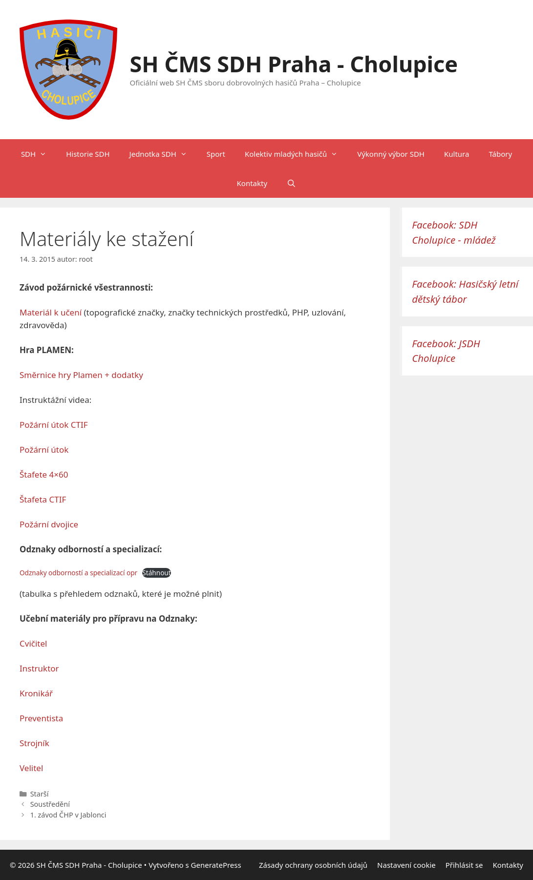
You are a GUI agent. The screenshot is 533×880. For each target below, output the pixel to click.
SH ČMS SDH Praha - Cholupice (294, 64)
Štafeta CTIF (43, 499)
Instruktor (39, 668)
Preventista (41, 718)
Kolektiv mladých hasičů (296, 153)
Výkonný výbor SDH (391, 154)
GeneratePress (216, 865)
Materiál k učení (51, 312)
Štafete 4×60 (44, 474)
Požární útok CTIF (53, 424)
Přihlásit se (464, 865)
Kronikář (36, 693)
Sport (216, 154)
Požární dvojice (49, 524)
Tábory (500, 154)
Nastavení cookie (406, 865)
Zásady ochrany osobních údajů (313, 865)
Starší (39, 793)
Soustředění (50, 804)
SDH (38, 153)
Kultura (456, 154)
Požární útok (44, 449)
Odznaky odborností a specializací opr (78, 572)
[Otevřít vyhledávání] (291, 183)
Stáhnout (156, 572)
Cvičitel (33, 643)
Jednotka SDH (163, 153)
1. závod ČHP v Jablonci (68, 814)
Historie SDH (87, 154)
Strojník (34, 743)
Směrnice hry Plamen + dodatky (81, 374)
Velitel (31, 768)
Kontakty (252, 183)
